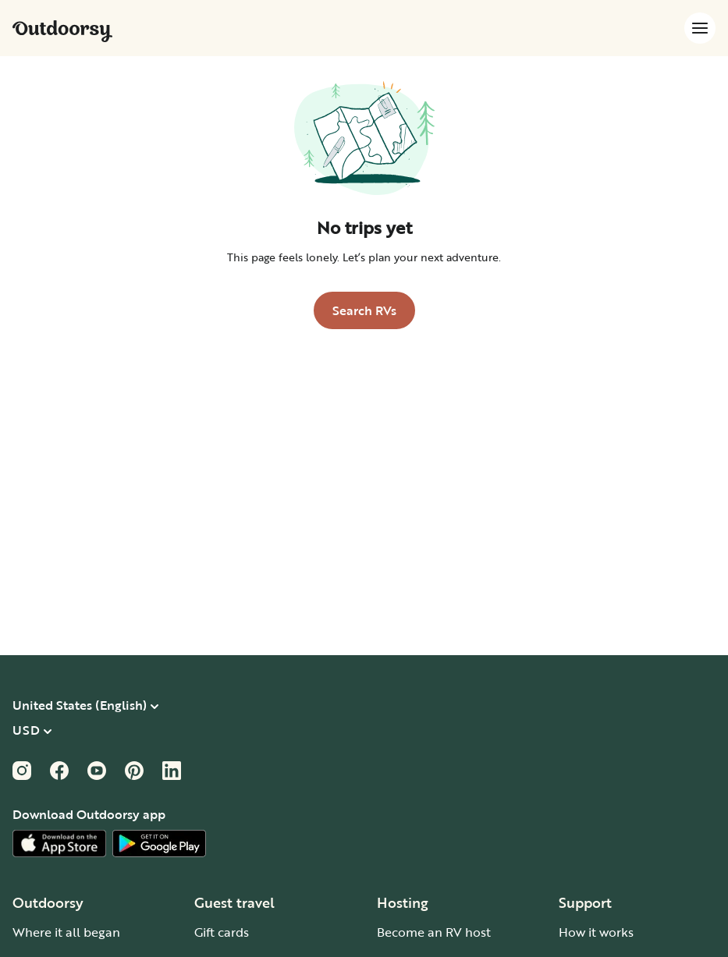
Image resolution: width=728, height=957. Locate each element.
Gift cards (221, 932)
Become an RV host (434, 932)
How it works (596, 932)
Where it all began (66, 932)
